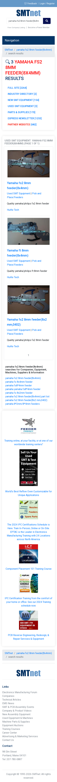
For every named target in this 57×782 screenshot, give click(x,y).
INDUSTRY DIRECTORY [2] (22, 93)
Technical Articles (11, 699)
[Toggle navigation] (48, 40)
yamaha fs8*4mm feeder (18, 385)
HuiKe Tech (13, 209)
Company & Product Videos (16, 710)
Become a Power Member (39, 27)
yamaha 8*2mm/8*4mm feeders (22, 403)
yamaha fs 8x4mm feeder (19, 381)
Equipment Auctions (12, 725)
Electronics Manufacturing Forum (19, 692)
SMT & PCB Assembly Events (18, 707)
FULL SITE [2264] (17, 87)
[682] (22, 124)
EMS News (8, 703)
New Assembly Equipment (16, 714)
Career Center (9, 732)
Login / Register (47, 3)
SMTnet (9, 49)
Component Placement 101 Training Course (29, 568)
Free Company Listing (16, 28)
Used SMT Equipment (18, 193)
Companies (8, 696)
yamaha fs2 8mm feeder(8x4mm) (23, 378)
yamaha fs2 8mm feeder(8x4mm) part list (27, 396)
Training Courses (11, 729)
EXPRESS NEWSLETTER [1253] (25, 118)
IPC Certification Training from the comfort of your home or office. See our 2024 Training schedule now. (28, 602)
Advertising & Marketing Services (20, 736)
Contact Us (8, 740)
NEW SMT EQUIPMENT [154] (23, 100)
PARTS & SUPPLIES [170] (21, 112)
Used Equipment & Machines (17, 718)
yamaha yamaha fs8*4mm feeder (22, 389)
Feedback (30, 3)
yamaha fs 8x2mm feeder (19, 392)
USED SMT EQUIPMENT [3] (22, 106)
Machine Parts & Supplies (16, 721)
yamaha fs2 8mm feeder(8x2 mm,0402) (26, 400)
